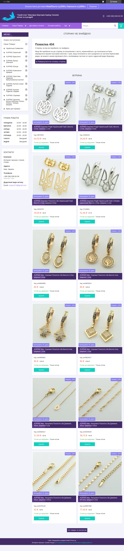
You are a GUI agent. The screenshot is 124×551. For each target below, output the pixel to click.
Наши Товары (17, 26)
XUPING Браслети (13, 57)
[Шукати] (115, 26)
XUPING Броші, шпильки (12, 61)
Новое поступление (12, 40)
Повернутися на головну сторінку (52, 62)
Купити (41, 147)
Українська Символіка (14, 48)
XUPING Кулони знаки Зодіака (14, 84)
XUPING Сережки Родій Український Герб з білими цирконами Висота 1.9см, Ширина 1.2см (100, 202)
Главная (5, 26)
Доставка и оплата (36, 26)
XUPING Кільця (12, 66)
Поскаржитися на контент (64, 543)
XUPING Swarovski (13, 52)
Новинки (93, 6)
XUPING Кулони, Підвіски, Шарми (12, 90)
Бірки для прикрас (13, 109)
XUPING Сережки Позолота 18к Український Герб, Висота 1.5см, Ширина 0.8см (53, 202)
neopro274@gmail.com (17, 185)
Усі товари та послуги (76, 530)
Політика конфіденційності (83, 543)
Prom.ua (73, 540)
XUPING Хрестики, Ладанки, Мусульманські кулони (15, 78)
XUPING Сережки (13, 95)
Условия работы (54, 26)
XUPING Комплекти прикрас (13, 71)
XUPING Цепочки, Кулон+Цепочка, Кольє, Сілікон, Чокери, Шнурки (15, 102)
